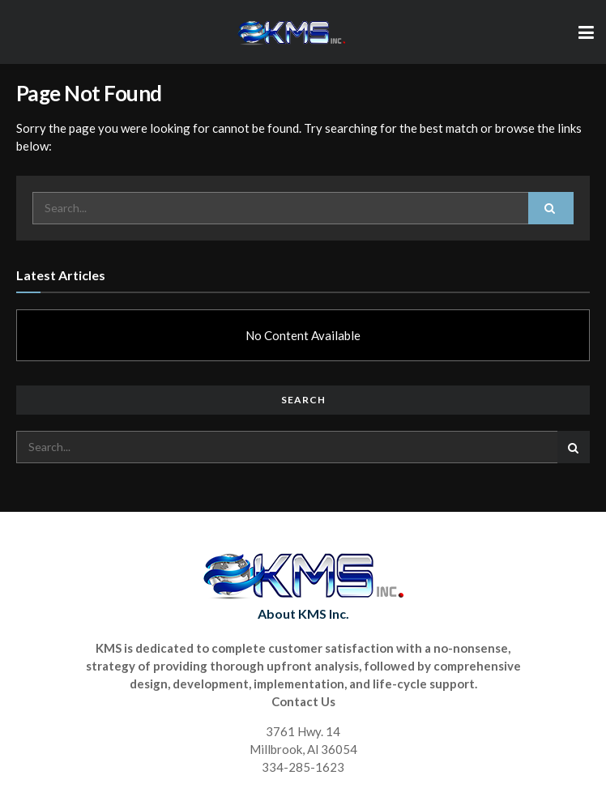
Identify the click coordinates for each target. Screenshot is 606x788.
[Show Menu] (586, 32)
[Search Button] (551, 208)
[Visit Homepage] (290, 32)
